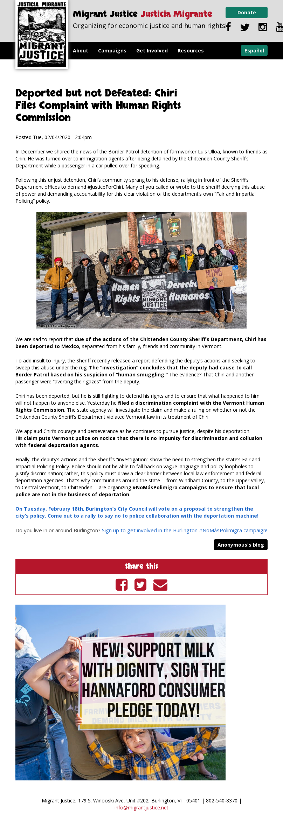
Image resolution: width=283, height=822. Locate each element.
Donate (246, 12)
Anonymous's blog (241, 544)
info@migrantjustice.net (141, 807)
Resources (191, 50)
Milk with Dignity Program (106, 68)
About (80, 50)
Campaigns (112, 50)
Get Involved (152, 50)
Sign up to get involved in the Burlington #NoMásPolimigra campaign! (184, 530)
